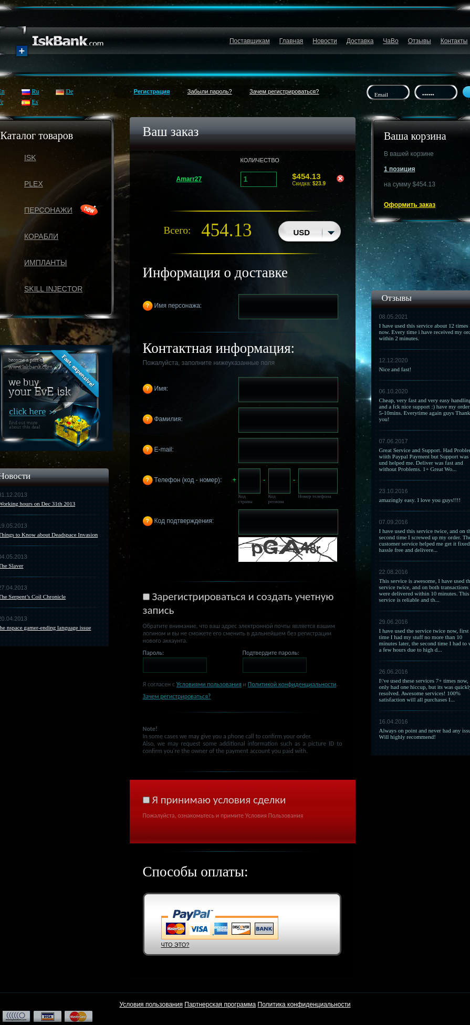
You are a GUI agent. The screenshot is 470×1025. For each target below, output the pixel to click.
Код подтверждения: (184, 521)
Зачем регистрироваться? (284, 91)
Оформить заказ (409, 204)
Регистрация (152, 91)
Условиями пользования (209, 684)
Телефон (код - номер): (188, 480)
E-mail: (164, 449)
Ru (35, 91)
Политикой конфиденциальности (292, 684)
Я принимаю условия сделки (219, 800)
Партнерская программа (220, 1004)
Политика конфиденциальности (304, 1004)
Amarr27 (189, 179)
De (70, 91)
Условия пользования (151, 1004)
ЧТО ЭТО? (175, 945)
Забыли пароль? (209, 91)
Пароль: (153, 652)
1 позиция (399, 169)
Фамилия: (168, 419)
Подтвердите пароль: (271, 652)
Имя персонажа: (178, 305)
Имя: (161, 388)
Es (35, 102)
